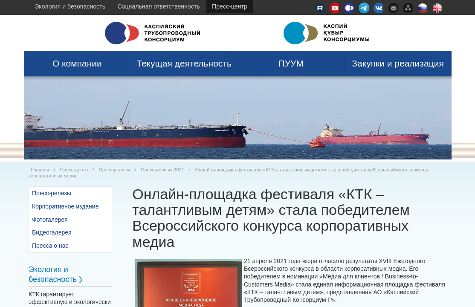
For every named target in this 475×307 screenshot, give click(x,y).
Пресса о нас (50, 245)
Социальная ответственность (158, 6)
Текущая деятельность (184, 63)
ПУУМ (291, 63)
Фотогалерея (50, 219)
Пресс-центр (229, 6)
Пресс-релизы (114, 169)
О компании (77, 63)
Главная (40, 169)
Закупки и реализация (397, 63)
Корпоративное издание (65, 206)
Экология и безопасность (70, 6)
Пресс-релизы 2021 (162, 169)
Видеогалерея (52, 232)
